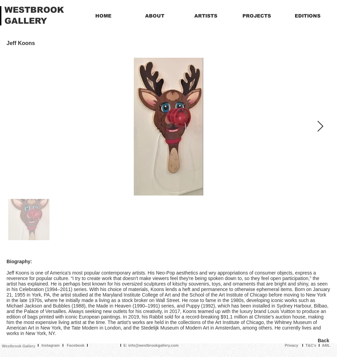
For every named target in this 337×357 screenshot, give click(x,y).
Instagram (51, 345)
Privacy (291, 345)
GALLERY (25, 20)
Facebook (75, 345)
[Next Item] (320, 127)
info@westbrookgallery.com (153, 345)
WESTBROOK (34, 9)
